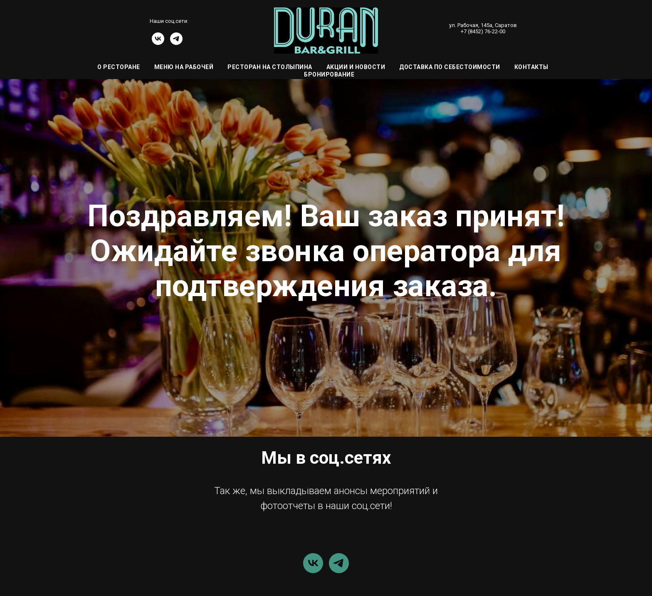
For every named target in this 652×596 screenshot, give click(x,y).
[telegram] (176, 42)
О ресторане (118, 67)
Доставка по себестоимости (449, 67)
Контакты (531, 67)
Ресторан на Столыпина (269, 67)
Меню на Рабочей (184, 67)
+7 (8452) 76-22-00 (483, 31)
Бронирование (329, 74)
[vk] (158, 42)
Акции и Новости (355, 67)
